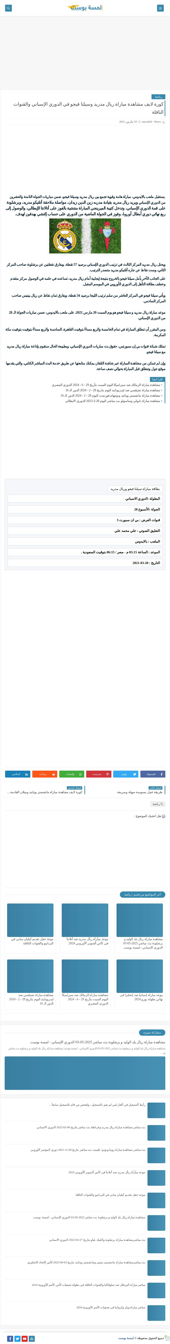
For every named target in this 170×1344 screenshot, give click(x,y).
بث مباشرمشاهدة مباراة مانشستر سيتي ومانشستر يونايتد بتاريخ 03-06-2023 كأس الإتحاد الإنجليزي (86, 1262)
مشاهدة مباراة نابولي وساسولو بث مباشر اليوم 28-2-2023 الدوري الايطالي (112, 401)
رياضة (158, 96)
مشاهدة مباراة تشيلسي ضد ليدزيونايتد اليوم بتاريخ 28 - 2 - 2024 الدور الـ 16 (113, 390)
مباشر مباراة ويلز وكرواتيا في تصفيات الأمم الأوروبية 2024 (110, 1307)
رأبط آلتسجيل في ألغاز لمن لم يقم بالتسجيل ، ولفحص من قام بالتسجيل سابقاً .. (97, 1104)
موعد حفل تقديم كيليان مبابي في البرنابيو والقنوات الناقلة (110, 1194)
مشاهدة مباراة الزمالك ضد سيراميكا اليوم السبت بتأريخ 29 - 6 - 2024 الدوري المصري (106, 385)
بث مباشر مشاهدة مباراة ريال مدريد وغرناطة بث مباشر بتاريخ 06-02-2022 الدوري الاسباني (91, 1127)
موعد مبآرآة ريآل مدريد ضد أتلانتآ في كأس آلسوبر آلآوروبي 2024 (107, 1172)
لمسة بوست (126, 1338)
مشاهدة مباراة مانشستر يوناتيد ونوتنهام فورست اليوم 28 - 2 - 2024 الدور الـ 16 (110, 395)
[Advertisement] (85, 55)
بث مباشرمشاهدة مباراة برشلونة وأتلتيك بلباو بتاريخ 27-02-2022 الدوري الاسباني (97, 1239)
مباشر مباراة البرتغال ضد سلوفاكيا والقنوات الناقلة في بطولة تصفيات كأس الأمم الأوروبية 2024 (88, 1284)
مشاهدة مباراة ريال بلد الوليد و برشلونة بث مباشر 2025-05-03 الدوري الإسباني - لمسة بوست (143, 943)
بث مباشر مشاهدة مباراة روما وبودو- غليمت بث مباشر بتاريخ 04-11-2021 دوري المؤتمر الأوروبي (88, 1149)
